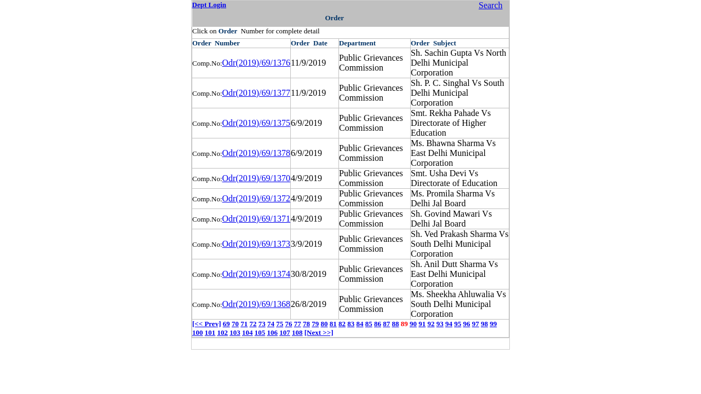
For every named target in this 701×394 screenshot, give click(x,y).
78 (306, 324)
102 (222, 332)
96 (466, 324)
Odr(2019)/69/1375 (256, 123)
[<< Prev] (206, 324)
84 (359, 324)
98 (484, 324)
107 (284, 332)
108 (297, 332)
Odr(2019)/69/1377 (256, 92)
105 (260, 332)
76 (288, 324)
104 (247, 332)
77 (297, 324)
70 (235, 324)
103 (234, 332)
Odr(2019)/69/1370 (256, 178)
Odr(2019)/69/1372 (256, 198)
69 (226, 324)
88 (395, 324)
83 (350, 324)
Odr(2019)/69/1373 (256, 243)
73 (262, 324)
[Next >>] (319, 332)
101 (210, 332)
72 (252, 324)
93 (440, 324)
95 (457, 324)
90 (413, 324)
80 (323, 324)
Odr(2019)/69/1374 (256, 274)
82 (342, 324)
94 (448, 324)
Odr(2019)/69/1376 (256, 62)
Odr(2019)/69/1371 (256, 218)
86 (377, 324)
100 (197, 332)
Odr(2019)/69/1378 (256, 153)
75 (279, 324)
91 (422, 324)
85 (368, 324)
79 (315, 324)
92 (430, 324)
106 (272, 332)
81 (333, 324)
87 (386, 324)
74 (270, 324)
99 (493, 324)
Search (491, 5)
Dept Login (209, 5)
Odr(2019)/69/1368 (256, 304)
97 (475, 324)
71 (244, 324)
